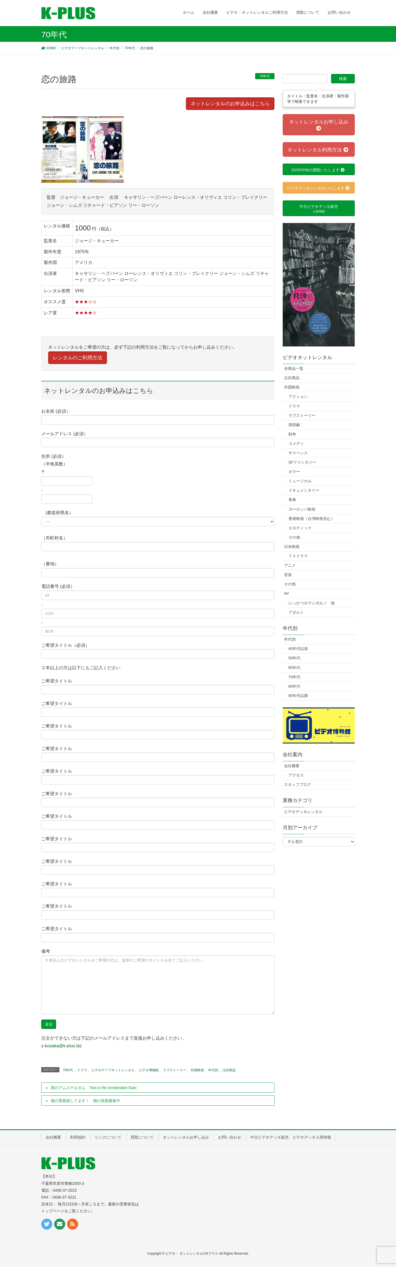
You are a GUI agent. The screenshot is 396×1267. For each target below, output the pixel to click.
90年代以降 (298, 695)
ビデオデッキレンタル (303, 811)
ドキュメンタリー (303, 490)
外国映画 (197, 1070)
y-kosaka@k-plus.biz (61, 1045)
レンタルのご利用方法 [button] (77, 357)
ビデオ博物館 (149, 1070)
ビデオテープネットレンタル (113, 1070)
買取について (142, 1137)
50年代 (294, 658)
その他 (294, 537)
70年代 (265, 76)
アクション (298, 396)
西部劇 (294, 425)
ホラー (294, 471)
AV (286, 593)
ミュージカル (300, 481)
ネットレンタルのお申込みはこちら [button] (230, 103)
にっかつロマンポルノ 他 (311, 603)
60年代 (294, 667)
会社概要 (291, 766)
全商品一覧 (293, 368)
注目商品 (229, 1070)
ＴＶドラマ (298, 556)
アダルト (296, 612)
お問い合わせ (229, 1137)
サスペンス (298, 453)
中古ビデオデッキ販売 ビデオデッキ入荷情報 (290, 1137)
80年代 (294, 686)
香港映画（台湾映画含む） (311, 518)
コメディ (296, 443)
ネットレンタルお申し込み (186, 1137)
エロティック (300, 528)
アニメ (290, 565)
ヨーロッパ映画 (301, 509)
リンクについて (108, 1137)
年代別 (213, 1070)
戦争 (292, 434)
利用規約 (78, 1137)
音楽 (288, 574)
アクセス (296, 775)
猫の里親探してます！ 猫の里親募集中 (85, 1100)
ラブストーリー (174, 1070)
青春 (292, 499)
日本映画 (291, 546)
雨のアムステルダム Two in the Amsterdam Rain (93, 1088)
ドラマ (82, 1070)
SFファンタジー (302, 462)
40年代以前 (298, 648)
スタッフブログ (297, 784)
